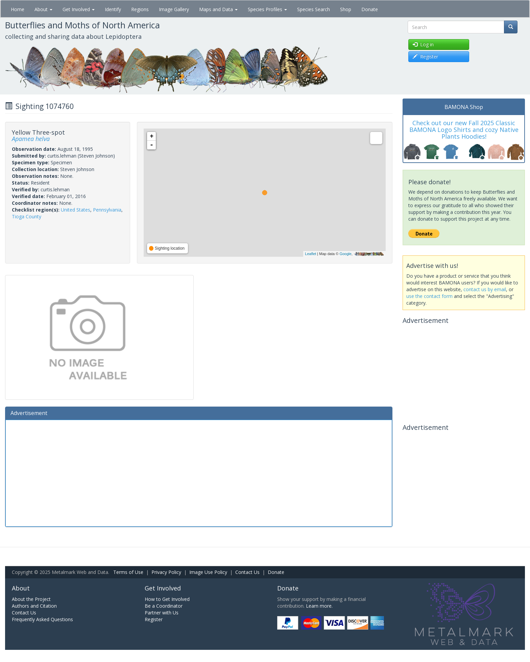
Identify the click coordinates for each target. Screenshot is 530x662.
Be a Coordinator (164, 606)
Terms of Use (128, 572)
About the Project (31, 599)
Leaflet (310, 254)
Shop (345, 9)
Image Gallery (174, 9)
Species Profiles (267, 9)
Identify (113, 9)
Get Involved (79, 9)
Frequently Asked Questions (42, 619)
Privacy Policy (166, 572)
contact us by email (484, 289)
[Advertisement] (199, 472)
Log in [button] (423, 44)
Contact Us (247, 572)
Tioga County (26, 216)
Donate (369, 9)
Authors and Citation (34, 606)
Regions (140, 9)
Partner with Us (161, 612)
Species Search (313, 9)
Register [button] (425, 56)
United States (75, 209)
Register (154, 619)
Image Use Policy (208, 572)
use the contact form (429, 296)
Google (345, 254)
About (43, 9)
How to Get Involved (167, 599)
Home (17, 9)
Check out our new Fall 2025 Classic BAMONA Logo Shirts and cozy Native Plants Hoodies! (464, 129)
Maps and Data (218, 9)
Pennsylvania (107, 209)
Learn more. (319, 606)
